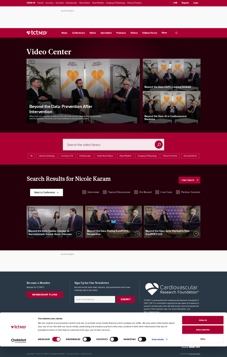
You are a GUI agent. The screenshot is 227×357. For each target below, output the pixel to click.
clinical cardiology (47, 156)
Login (195, 3)
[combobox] (47, 192)
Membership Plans (45, 294)
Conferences (78, 32)
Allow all (203, 330)
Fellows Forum (149, 32)
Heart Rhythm (125, 156)
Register (185, 3)
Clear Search (188, 180)
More (164, 32)
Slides (93, 32)
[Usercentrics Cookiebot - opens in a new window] (18, 351)
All (31, 156)
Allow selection (203, 340)
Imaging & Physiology (147, 156)
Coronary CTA (67, 156)
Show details (158, 350)
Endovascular (85, 156)
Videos (134, 32)
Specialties (106, 32)
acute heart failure (105, 156)
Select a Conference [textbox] (45, 192)
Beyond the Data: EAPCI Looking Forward (167, 86)
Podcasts (121, 32)
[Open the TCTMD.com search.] (176, 32)
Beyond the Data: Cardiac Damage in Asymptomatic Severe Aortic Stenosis (50, 233)
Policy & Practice (170, 156)
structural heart (190, 156)
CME (175, 3)
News (64, 32)
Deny (203, 349)
